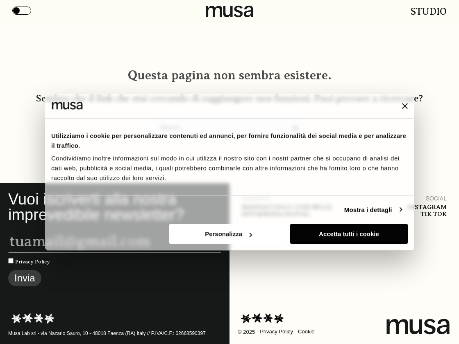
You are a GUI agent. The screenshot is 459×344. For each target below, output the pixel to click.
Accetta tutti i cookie (349, 233)
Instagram (427, 207)
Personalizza (228, 233)
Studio (429, 11)
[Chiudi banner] (405, 106)
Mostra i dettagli (368, 209)
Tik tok (433, 214)
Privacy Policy (32, 262)
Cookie (306, 331)
